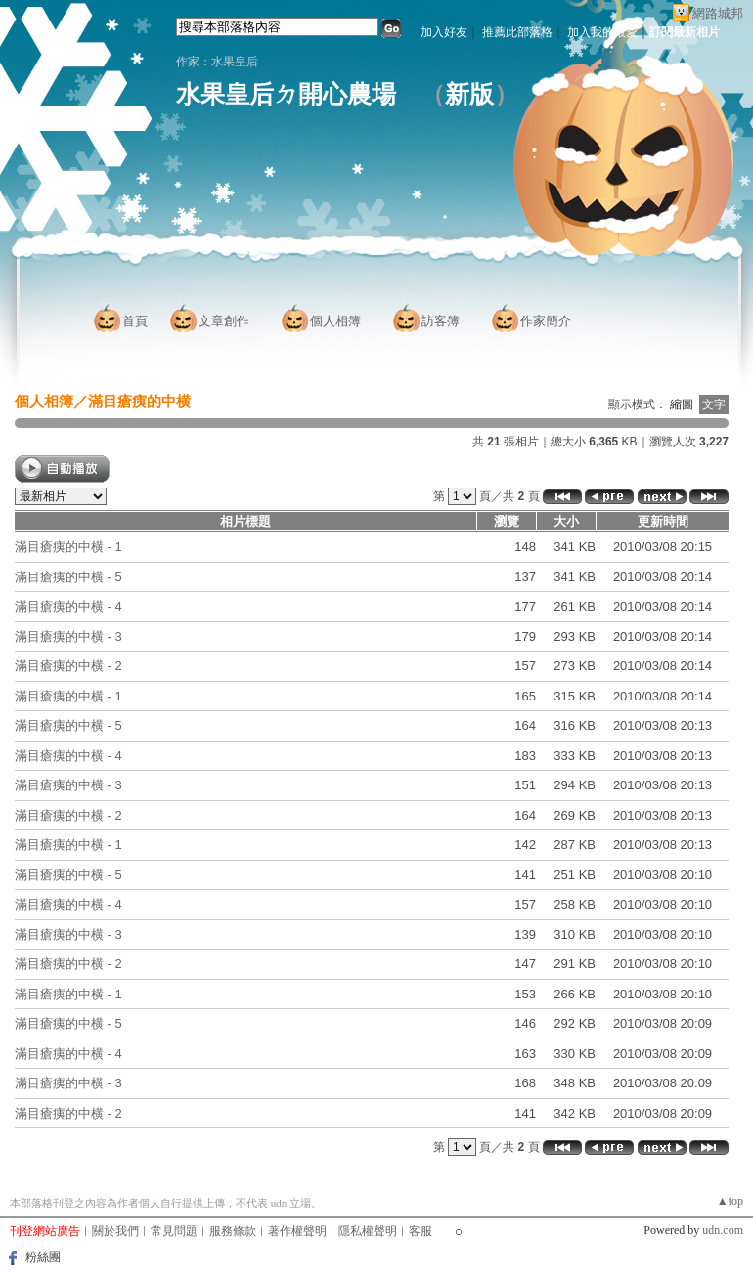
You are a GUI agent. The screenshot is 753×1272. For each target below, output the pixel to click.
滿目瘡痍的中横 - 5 (68, 577)
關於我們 (115, 1231)
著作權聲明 (297, 1231)
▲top (730, 1201)
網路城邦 (717, 13)
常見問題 (174, 1231)
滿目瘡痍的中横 (139, 401)
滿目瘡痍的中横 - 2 (68, 665)
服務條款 (232, 1231)
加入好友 (444, 32)
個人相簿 (335, 321)
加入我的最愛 (602, 32)
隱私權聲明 (367, 1231)
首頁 (135, 321)
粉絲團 (43, 1257)
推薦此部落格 (517, 32)
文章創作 (224, 321)
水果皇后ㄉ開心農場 (286, 94)
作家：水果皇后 (217, 61)
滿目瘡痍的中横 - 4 (68, 606)
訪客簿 (440, 321)
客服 (420, 1231)
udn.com (722, 1230)
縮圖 (681, 404)
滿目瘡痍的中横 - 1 (68, 546)
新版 (469, 94)
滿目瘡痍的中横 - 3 (68, 636)
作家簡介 (545, 321)
